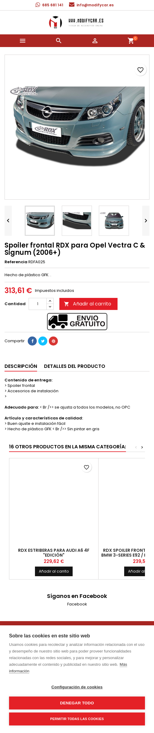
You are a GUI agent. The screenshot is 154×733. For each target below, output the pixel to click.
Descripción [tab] (21, 366)
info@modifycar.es (95, 5)
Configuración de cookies (77, 687)
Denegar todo (77, 703)
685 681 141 (52, 5)
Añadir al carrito (87, 303)
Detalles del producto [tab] (74, 366)
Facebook (77, 604)
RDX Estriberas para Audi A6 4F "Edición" (54, 552)
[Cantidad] (38, 304)
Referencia (16, 262)
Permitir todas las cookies (77, 719)
